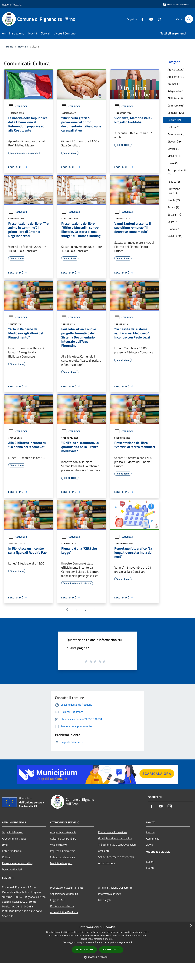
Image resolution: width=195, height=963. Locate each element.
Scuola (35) (174, 200)
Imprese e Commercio (62, 851)
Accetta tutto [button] (84, 949)
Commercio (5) (176, 105)
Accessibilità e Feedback (64, 912)
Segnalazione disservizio (64, 894)
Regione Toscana (11, 4)
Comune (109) (176, 113)
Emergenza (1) (176, 134)
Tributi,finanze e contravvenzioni (117, 844)
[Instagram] (158, 19)
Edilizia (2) (173, 127)
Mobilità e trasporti (61, 863)
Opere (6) (173, 163)
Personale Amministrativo (17, 863)
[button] (97, 957)
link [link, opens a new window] (130, 942)
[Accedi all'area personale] (175, 5)
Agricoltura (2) (176, 69)
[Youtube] (149, 19)
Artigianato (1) (176, 91)
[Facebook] (141, 19)
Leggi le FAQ (57, 900)
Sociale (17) (174, 214)
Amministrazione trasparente (115, 887)
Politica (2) (174, 182)
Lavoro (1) (173, 149)
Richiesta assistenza (62, 906)
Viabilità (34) (175, 236)
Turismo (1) (174, 229)
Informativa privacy (109, 894)
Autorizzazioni (106, 863)
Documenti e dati (12, 869)
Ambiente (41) (176, 77)
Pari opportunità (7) (177, 172)
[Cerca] (189, 19)
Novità (22, 46)
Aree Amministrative (14, 838)
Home (9, 46)
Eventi (150, 868)
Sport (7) (172, 222)
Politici (6, 857)
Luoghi (150, 862)
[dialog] (97, 942)
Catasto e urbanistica (62, 857)
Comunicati (17, 106)
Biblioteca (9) (175, 98)
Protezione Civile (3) (174, 191)
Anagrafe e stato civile (63, 832)
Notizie (150, 832)
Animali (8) (174, 84)
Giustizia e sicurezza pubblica (115, 838)
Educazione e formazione (112, 832)
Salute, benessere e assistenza (116, 857)
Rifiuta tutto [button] (111, 949)
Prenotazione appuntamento (66, 887)
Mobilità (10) (175, 156)
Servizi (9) (173, 207)
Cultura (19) (174, 120)
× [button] (191, 925)
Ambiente (104, 851)
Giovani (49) (174, 141)
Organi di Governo (12, 832)
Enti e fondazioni (12, 851)
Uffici (5, 845)
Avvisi (149, 845)
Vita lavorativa (58, 845)
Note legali (104, 900)
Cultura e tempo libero (63, 838)
